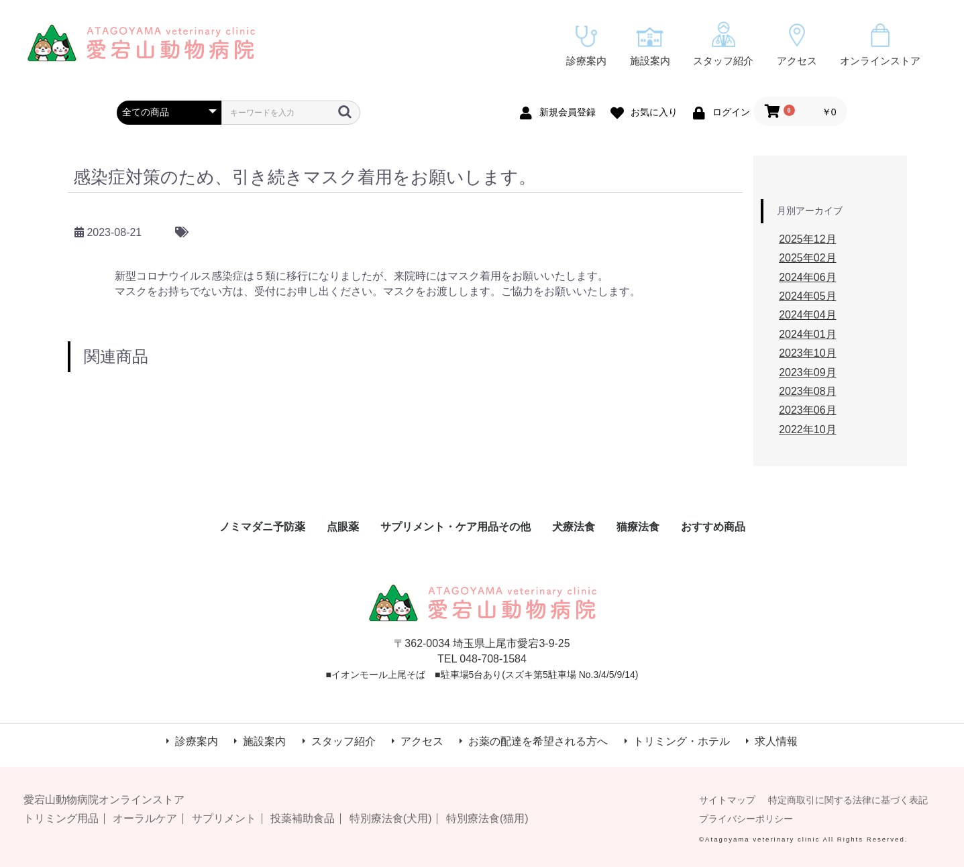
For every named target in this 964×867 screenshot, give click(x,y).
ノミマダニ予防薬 (262, 526)
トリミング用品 (61, 818)
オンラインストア (880, 44)
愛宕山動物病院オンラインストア (103, 799)
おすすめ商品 (713, 526)
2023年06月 (807, 410)
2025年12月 (807, 239)
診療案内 (586, 45)
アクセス (797, 44)
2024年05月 (807, 296)
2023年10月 (807, 353)
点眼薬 (343, 526)
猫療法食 (638, 526)
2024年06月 (807, 277)
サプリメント (224, 818)
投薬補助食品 (302, 818)
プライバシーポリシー (746, 818)
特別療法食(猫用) (487, 818)
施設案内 (650, 46)
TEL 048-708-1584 (482, 658)
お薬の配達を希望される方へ (538, 741)
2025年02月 (807, 258)
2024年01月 (807, 334)
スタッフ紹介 (723, 43)
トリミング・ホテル (681, 741)
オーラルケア (145, 818)
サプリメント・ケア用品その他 (455, 526)
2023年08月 (807, 391)
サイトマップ (727, 800)
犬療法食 (573, 526)
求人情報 (776, 741)
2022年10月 (807, 429)
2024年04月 (807, 315)
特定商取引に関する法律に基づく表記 (848, 800)
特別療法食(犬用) (391, 818)
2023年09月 (807, 372)
